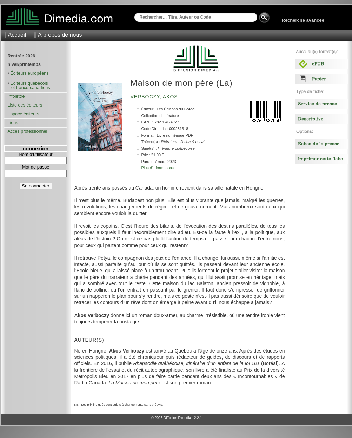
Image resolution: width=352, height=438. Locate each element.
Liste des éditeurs (25, 105)
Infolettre (16, 96)
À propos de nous (60, 35)
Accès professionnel (27, 131)
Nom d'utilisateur (35, 154)
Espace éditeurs (23, 113)
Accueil (17, 35)
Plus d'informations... (159, 168)
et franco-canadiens (29, 87)
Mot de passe (35, 167)
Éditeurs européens (29, 73)
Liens (13, 122)
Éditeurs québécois (29, 83)
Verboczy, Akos (155, 97)
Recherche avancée (303, 20)
